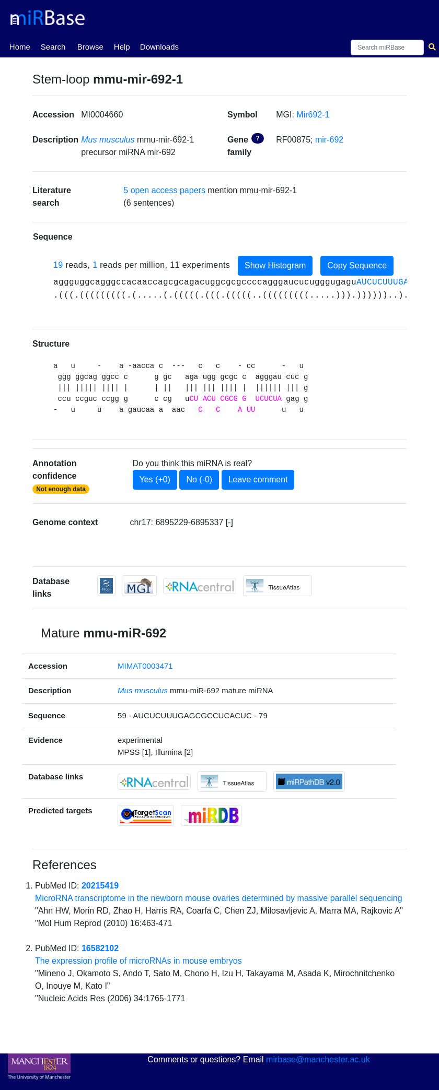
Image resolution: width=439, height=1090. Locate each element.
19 (58, 264)
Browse (90, 46)
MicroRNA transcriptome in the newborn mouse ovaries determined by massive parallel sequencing (218, 898)
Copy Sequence (357, 265)
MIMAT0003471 (145, 665)
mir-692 (329, 139)
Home (20, 46)
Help (122, 46)
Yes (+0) (155, 479)
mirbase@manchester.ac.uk (318, 1059)
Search (53, 46)
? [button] (257, 138)
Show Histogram (275, 265)
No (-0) (199, 479)
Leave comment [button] (258, 479)
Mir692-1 (312, 114)
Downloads (159, 46)
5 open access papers (164, 190)
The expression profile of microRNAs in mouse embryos (138, 960)
